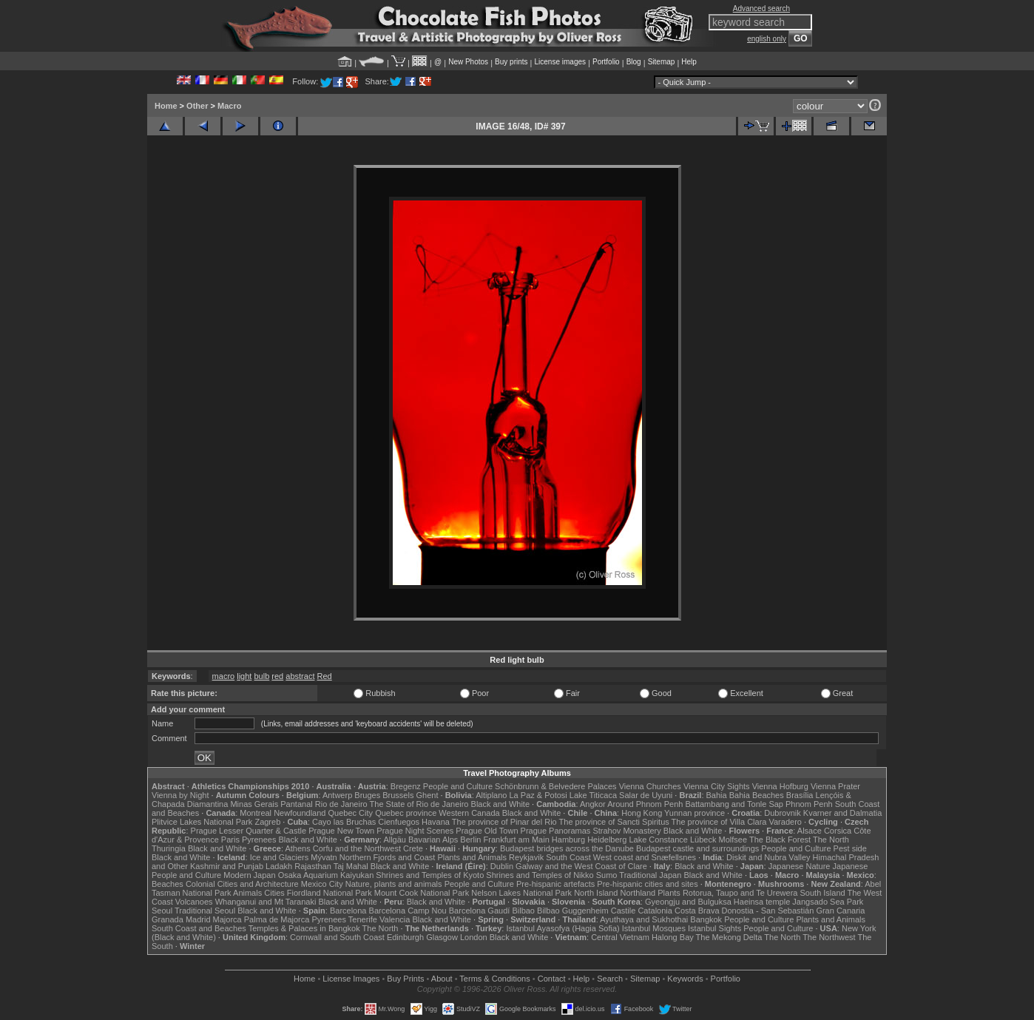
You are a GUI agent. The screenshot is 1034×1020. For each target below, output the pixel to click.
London (473, 937)
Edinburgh (405, 937)
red (277, 676)
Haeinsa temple (762, 901)
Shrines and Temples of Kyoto (430, 875)
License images (560, 62)
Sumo (607, 875)
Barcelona (348, 910)
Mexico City (322, 883)
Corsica (837, 830)
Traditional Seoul (205, 910)
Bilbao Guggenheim (573, 910)
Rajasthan (312, 866)
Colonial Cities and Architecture (242, 883)
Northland (638, 892)
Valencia (394, 919)
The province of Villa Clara (719, 821)
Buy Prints (405, 978)
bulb (261, 676)
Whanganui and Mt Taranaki (266, 901)
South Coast (568, 857)
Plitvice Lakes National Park (202, 821)
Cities (274, 892)
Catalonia (655, 910)
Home (166, 105)
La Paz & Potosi (538, 795)
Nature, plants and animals (393, 883)
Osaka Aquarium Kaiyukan (326, 875)
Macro (229, 105)
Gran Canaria (840, 910)
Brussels (397, 795)
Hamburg (568, 839)
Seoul (162, 910)
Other (197, 105)
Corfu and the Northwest (357, 848)
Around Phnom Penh (645, 804)
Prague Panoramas (556, 830)
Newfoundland (299, 812)
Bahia (716, 795)
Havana (436, 821)
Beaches (167, 883)
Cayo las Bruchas (344, 821)
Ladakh (279, 866)
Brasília (800, 795)
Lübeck (703, 839)
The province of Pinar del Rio (504, 821)
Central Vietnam (620, 937)
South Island (822, 892)
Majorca (227, 919)
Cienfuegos (398, 821)
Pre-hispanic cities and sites (647, 883)
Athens (297, 848)
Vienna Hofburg (780, 786)
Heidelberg (606, 839)
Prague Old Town (487, 830)
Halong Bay (673, 937)
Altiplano (491, 795)
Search (610, 978)
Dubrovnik (782, 812)
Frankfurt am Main (517, 839)
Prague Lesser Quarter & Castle (249, 830)
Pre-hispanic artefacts (555, 883)
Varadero (784, 821)
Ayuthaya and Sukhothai (644, 919)
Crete (413, 848)
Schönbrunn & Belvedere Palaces (556, 786)
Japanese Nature (799, 866)
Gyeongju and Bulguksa (688, 901)
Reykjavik (526, 857)
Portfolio (606, 62)
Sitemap (661, 62)
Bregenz (406, 786)
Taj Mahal (351, 866)
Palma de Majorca (277, 919)
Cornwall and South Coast (337, 937)
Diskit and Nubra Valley (768, 857)
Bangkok (706, 919)
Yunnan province (694, 812)
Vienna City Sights (716, 786)
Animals (247, 892)
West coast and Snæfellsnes (644, 857)
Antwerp (337, 795)
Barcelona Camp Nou (408, 910)
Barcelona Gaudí (479, 910)
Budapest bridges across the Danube (567, 848)
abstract (299, 676)
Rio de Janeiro (341, 804)
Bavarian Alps (433, 839)
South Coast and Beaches (199, 928)
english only (766, 39)
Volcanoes (194, 901)
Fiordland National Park (329, 892)
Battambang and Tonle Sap (734, 804)
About (442, 978)
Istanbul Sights (714, 928)
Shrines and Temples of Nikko (539, 875)
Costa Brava (697, 910)
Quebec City (351, 812)
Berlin (470, 839)
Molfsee (733, 839)
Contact (552, 978)
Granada (167, 919)
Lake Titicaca (593, 795)
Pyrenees (259, 839)
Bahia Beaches (756, 795)
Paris (230, 839)
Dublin (501, 866)
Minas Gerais (254, 804)
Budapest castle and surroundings (697, 848)
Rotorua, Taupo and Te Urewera (740, 892)
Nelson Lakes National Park (521, 892)
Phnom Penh (809, 804)
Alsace (809, 830)
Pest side (850, 848)
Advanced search (761, 8)
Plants (669, 892)
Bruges (367, 795)
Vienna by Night (180, 795)
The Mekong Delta (729, 937)
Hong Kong (641, 812)
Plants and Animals (472, 857)
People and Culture (458, 786)
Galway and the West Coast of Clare (581, 866)
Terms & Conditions (494, 978)
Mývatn (324, 857)
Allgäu (394, 839)
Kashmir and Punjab (226, 866)
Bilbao (523, 910)
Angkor (593, 804)
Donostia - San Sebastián (768, 910)
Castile (623, 910)
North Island (596, 892)
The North (831, 839)
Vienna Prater (835, 786)
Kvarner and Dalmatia (842, 812)
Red (324, 676)
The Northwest (829, 937)
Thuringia (169, 848)
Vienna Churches (650, 786)
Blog (633, 62)
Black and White (500, 804)
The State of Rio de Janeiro (419, 804)
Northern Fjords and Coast (387, 857)
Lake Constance (658, 839)
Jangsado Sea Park (827, 901)
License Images (350, 978)
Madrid (198, 919)
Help (689, 62)
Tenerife (362, 919)
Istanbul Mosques (654, 928)
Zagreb (267, 821)
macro (223, 676)
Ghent (427, 795)
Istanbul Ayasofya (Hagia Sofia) (562, 928)
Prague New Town (341, 830)
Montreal (255, 812)
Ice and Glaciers (279, 857)
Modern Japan (249, 875)
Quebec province (405, 812)
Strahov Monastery (626, 830)
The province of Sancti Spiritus (614, 821)
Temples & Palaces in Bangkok (304, 928)
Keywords (685, 978)
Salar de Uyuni (645, 795)
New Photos (468, 62)
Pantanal (296, 804)
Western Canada (469, 812)
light (244, 676)
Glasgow (442, 937)
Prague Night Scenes (414, 830)
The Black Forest (780, 839)
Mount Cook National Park (421, 892)
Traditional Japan (650, 875)
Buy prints (511, 62)
